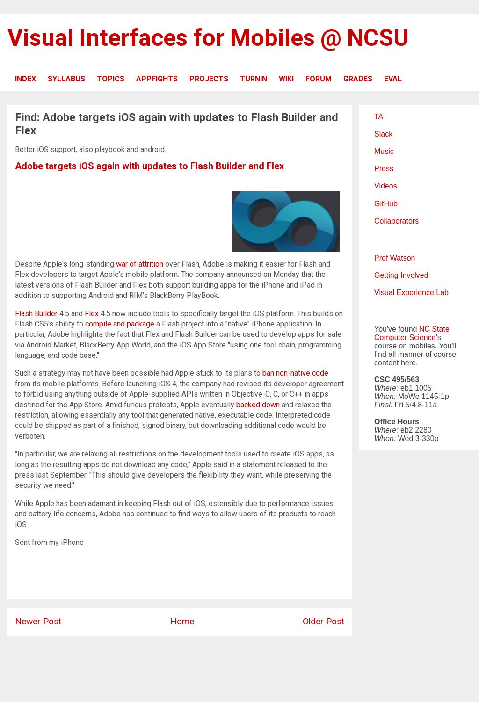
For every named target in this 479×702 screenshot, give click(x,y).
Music (384, 151)
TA (378, 117)
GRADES (357, 78)
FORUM (318, 78)
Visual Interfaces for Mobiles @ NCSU (208, 37)
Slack (383, 134)
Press (383, 169)
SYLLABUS (66, 78)
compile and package (119, 323)
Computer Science (405, 337)
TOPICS (110, 78)
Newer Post (38, 621)
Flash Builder (36, 313)
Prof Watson (394, 258)
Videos (385, 186)
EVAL (393, 78)
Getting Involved (401, 275)
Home (182, 621)
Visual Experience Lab (411, 293)
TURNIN (253, 78)
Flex (92, 313)
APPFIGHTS (157, 78)
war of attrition (139, 264)
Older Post (323, 621)
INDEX (25, 78)
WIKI (286, 78)
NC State (434, 329)
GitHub (386, 204)
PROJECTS (208, 78)
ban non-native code (295, 373)
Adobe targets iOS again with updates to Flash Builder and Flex (149, 166)
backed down (258, 404)
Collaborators (396, 221)
